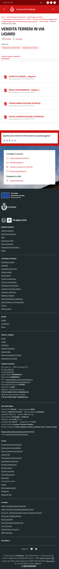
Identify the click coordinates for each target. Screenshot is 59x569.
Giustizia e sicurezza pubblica (11, 289)
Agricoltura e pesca (7, 262)
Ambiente (4, 265)
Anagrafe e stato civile (9, 269)
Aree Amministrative (8, 234)
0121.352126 (9, 369)
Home (3, 17)
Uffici (3, 237)
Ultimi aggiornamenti (8, 488)
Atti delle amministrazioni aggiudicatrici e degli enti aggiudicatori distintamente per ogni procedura (29, 20)
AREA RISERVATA (28, 566)
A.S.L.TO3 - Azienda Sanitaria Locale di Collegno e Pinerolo (21, 512)
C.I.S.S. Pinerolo (6, 526)
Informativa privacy (8, 474)
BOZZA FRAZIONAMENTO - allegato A (24, 89)
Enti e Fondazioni (7, 244)
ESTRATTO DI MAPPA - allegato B (22, 76)
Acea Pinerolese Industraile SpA (12, 522)
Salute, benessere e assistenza (12, 299)
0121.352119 (9, 372)
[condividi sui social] (6, 39)
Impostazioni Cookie (8, 481)
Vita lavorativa (6, 309)
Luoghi (3, 342)
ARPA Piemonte (6, 532)
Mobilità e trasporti (7, 295)
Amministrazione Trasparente (16, 17)
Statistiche (5, 491)
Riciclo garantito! (7, 519)
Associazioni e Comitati (9, 358)
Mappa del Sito (6, 494)
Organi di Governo (7, 230)
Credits (3, 484)
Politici (3, 250)
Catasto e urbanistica (8, 279)
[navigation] (4, 9)
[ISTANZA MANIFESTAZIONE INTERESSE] (5, 103)
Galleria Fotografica (8, 348)
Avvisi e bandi (44, 21)
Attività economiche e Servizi (11, 355)
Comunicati (5, 323)
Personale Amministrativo (10, 247)
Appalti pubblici (6, 272)
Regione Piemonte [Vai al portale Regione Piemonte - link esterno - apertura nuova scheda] (8, 2)
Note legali (5, 478)
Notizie (3, 320)
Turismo (3, 305)
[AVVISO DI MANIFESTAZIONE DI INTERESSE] (5, 117)
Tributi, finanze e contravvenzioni (12, 302)
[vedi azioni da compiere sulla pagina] (17, 39)
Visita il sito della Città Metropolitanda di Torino (17, 509)
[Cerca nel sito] (53, 9)
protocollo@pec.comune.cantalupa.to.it (19, 379)
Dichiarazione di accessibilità (11, 448)
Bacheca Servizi (6, 468)
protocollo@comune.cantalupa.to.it (18, 382)
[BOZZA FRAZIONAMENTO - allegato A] (5, 90)
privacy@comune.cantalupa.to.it (17, 434)
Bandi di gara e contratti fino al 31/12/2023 (17, 19)
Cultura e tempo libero (9, 282)
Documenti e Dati (7, 240)
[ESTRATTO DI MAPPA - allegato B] (5, 76)
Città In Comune (45, 558)
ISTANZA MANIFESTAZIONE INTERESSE (25, 103)
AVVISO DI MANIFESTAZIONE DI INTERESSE (26, 116)
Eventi (3, 338)
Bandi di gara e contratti (34, 17)
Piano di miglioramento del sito (12, 451)
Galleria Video (6, 352)
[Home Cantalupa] (21, 9)
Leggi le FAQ (5, 454)
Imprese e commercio (8, 292)
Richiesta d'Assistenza (9, 464)
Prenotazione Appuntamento (11, 458)
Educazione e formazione (9, 285)
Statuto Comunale (7, 471)
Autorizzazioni (6, 275)
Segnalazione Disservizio (9, 461)
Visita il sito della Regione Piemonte (13, 506)
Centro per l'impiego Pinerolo (11, 516)
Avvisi (3, 327)
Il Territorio (4, 345)
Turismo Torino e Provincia (10, 529)
